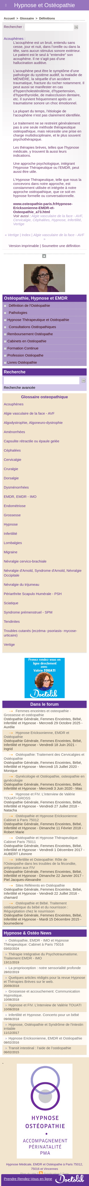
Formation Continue (21, 348)
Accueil (9, 18)
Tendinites (12, 621)
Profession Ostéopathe (23, 355)
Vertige (9, 644)
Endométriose (15, 506)
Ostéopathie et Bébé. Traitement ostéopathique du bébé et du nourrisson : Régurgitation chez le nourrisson (36, 907)
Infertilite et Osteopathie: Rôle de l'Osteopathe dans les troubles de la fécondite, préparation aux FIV (40, 863)
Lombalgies (13, 543)
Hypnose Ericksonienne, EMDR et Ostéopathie (45, 1038)
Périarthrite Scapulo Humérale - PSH (33, 594)
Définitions (47, 18)
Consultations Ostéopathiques (32, 327)
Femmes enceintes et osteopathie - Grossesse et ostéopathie (37, 713)
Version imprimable (24, 246)
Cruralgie (11, 469)
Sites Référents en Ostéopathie (40, 885)
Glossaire (27, 18)
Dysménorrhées (16, 487)
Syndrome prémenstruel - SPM (28, 612)
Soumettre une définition (61, 246)
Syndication (51, 1174)
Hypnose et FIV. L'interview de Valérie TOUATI (44, 1005)
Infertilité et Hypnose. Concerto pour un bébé (43, 1015)
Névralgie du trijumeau (21, 584)
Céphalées (12, 450)
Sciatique (11, 603)
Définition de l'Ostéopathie (29, 305)
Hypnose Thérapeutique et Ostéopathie (36, 320)
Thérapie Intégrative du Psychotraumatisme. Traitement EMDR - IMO (41, 956)
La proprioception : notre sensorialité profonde (44, 968)
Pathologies (18, 313)
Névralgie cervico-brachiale (25, 561)
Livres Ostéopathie (20, 362)
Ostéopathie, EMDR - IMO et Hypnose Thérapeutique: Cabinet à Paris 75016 (36, 942)
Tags (65, 1174)
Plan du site (28, 1174)
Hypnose (11, 524)
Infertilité (10, 533)
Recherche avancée (19, 387)
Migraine (10, 552)
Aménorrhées (14, 432)
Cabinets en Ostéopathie (25, 341)
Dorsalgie (11, 478)
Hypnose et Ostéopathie (44, 5)
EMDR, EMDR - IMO (20, 497)
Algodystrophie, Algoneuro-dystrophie (33, 423)
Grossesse (12, 515)
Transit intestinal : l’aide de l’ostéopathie (39, 1048)
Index (26, 235)
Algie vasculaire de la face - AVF (29, 413)
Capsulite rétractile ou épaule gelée (31, 441)
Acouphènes (13, 404)
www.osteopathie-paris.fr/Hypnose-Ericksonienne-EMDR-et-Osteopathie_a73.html (42, 208)
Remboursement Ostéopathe (28, 334)
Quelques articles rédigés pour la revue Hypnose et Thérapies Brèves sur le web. (44, 979)
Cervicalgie (12, 460)
